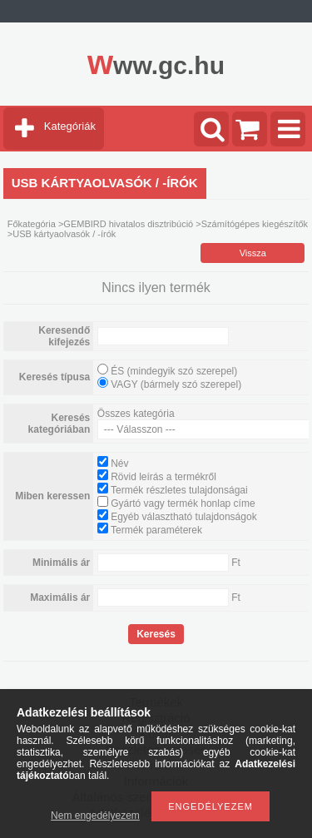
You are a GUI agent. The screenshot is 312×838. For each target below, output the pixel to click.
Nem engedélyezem (95, 815)
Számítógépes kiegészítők (254, 224)
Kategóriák (70, 126)
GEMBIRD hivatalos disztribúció (128, 224)
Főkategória (31, 224)
